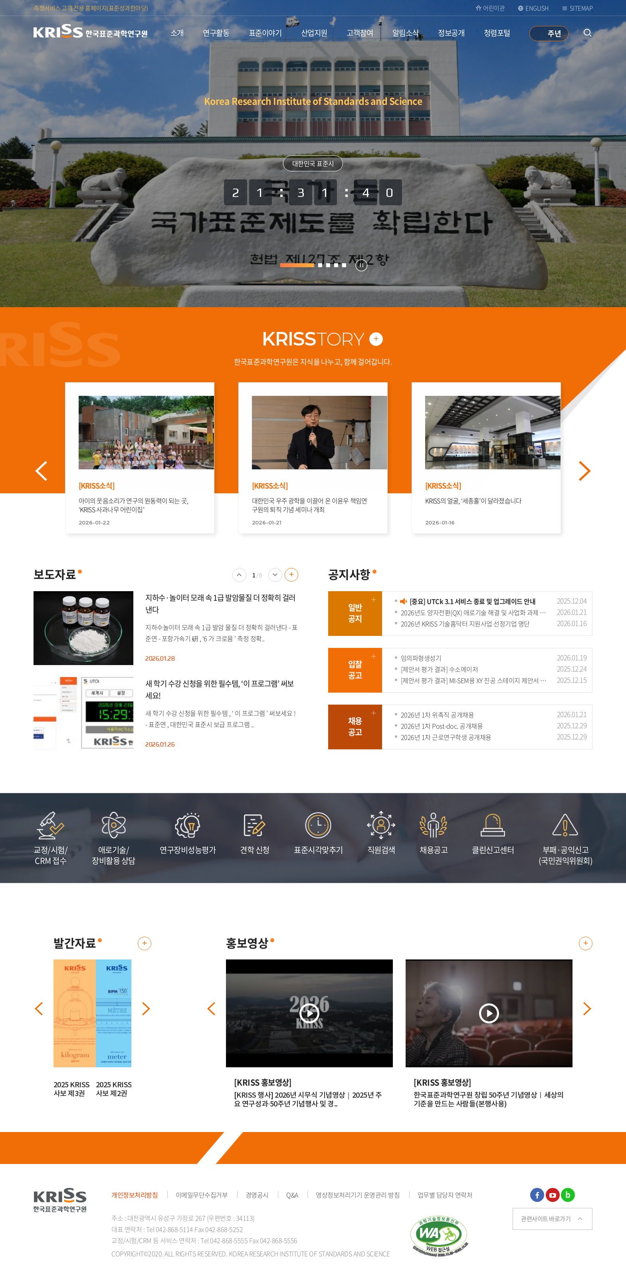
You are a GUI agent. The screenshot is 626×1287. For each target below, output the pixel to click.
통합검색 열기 (587, 33)
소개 (177, 32)
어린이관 (494, 8)
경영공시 (257, 1195)
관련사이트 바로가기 (546, 1218)
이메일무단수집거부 (202, 1195)
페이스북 (537, 1195)
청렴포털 (497, 32)
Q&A (292, 1195)
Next (594, 471)
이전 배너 (39, 1009)
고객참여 (360, 32)
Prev (50, 471)
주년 (554, 33)
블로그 (568, 1195)
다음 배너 (146, 1009)
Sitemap (581, 8)
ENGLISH (537, 8)
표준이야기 (265, 32)
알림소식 (405, 32)
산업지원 (314, 32)
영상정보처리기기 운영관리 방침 (358, 1195)
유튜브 (553, 1195)
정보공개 (451, 32)
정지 (361, 265)
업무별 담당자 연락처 (445, 1195)
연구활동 (216, 32)
